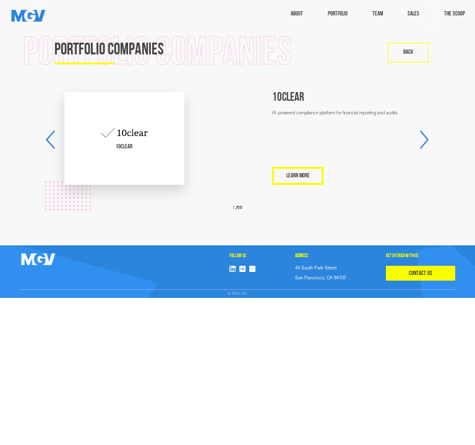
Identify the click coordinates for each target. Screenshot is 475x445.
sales (413, 14)
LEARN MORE (298, 176)
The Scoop (454, 14)
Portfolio (338, 14)
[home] (28, 16)
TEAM (377, 14)
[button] (51, 139)
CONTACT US (420, 273)
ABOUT (297, 14)
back (408, 52)
